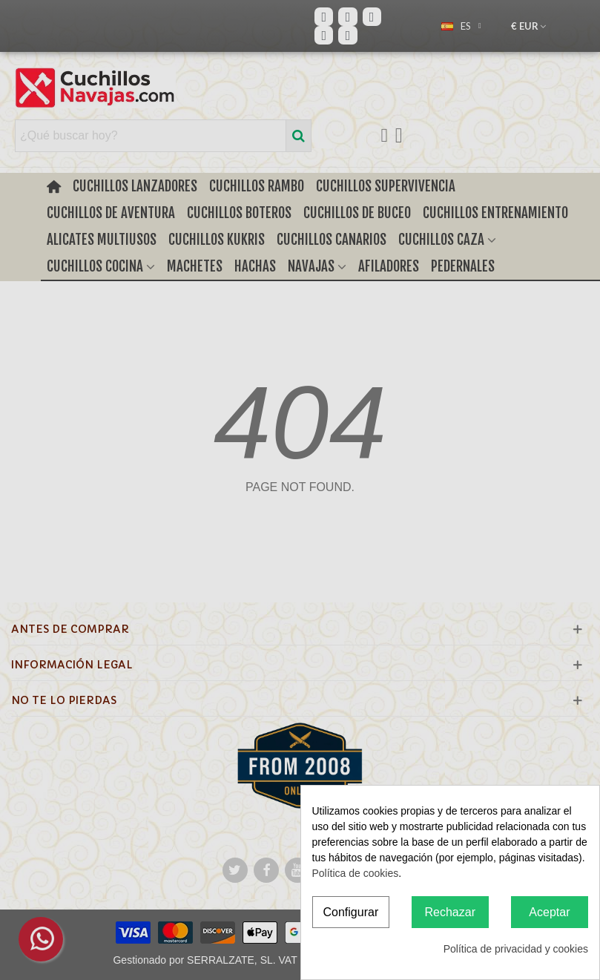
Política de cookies (355, 873)
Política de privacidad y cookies (516, 949)
